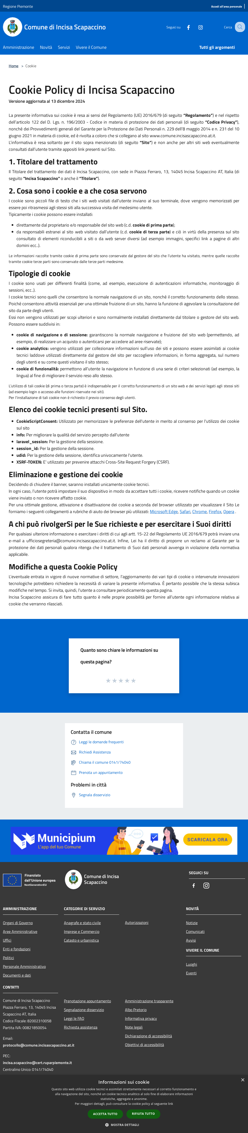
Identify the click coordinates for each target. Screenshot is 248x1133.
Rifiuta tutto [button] (143, 1114)
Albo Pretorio (136, 1010)
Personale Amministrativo (24, 966)
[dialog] (124, 1104)
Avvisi (191, 940)
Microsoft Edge (164, 511)
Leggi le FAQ (74, 1018)
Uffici (7, 940)
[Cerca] (239, 27)
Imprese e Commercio (81, 931)
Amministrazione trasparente (149, 1001)
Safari (185, 511)
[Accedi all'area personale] (226, 6)
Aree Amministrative (20, 931)
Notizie (192, 923)
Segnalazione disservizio (84, 1010)
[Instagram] (196, 27)
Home (13, 66)
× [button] (242, 1080)
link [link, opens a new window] (170, 1104)
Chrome (199, 511)
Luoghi (191, 964)
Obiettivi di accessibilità (144, 1045)
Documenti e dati (17, 975)
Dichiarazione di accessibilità (148, 1036)
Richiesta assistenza (80, 1027)
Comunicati (195, 931)
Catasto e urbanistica (81, 940)
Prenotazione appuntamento (87, 1001)
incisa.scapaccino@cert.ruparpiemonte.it (37, 1062)
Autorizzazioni (136, 922)
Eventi (191, 973)
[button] (124, 1124)
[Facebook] (184, 27)
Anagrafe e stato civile (82, 923)
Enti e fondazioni (17, 949)
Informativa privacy (141, 1018)
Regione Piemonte (18, 6)
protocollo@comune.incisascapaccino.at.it (38, 1045)
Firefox (215, 511)
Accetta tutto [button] (105, 1114)
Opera (228, 511)
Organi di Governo (18, 923)
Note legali (134, 1027)
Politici (8, 958)
